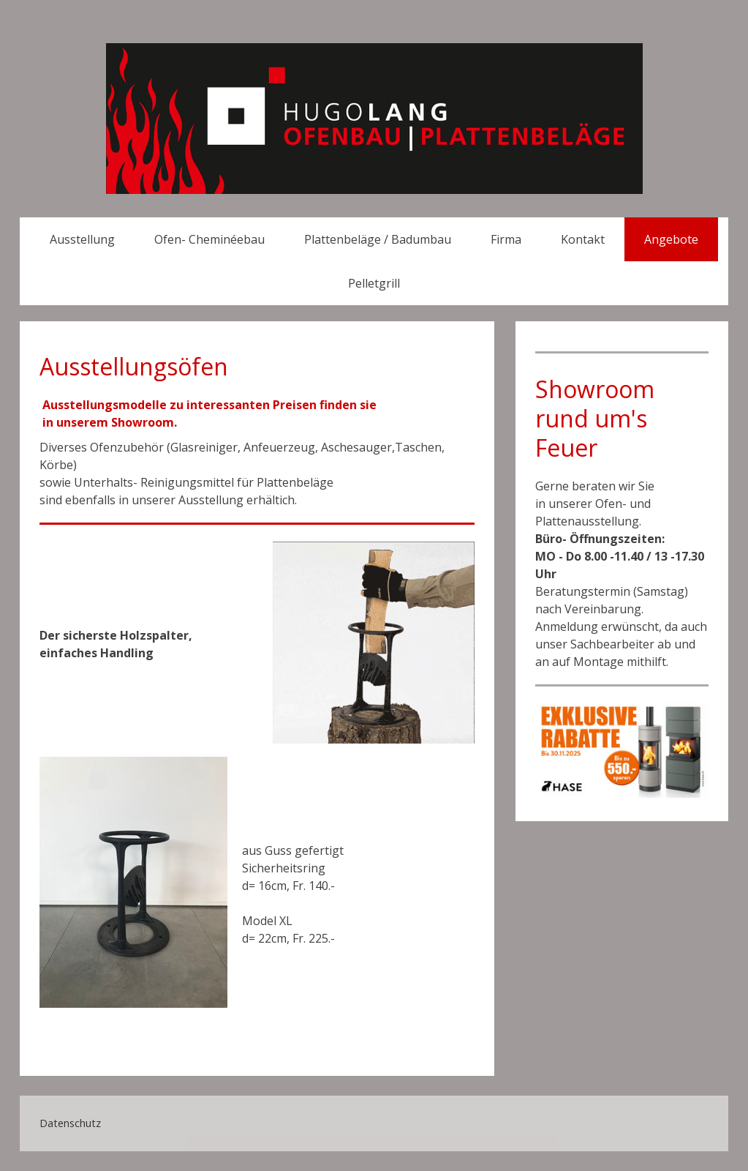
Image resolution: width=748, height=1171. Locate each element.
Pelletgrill (374, 283)
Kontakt (583, 239)
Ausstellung (82, 239)
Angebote (671, 239)
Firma (506, 239)
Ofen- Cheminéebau (209, 239)
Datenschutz (70, 1123)
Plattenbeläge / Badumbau (377, 239)
